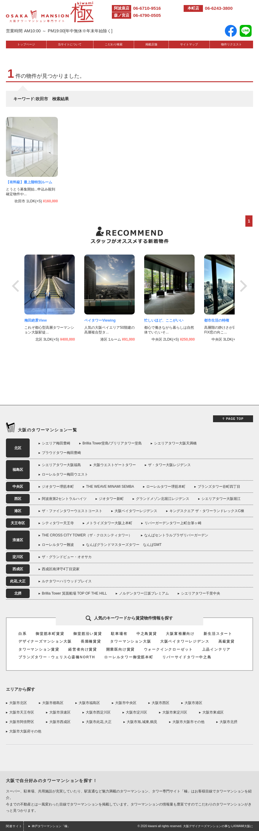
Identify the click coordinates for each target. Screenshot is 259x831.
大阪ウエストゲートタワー (114, 465)
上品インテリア (216, 649)
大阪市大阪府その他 (25, 731)
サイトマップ (189, 44)
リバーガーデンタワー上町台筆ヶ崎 (172, 523)
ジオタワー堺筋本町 (58, 486)
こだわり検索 (114, 44)
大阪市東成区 (213, 712)
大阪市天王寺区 (21, 712)
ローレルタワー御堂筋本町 (128, 657)
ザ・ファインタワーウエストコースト (72, 511)
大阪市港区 (193, 703)
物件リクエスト (231, 44)
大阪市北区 (18, 703)
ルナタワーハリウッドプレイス (67, 581)
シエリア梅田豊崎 (56, 443)
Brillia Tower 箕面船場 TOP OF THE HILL (74, 593)
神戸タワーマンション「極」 (51, 826)
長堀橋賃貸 (91, 641)
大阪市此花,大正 (99, 722)
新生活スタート (218, 634)
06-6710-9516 (147, 8)
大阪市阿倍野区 (21, 722)
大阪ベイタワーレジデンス (136, 511)
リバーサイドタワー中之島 (187, 657)
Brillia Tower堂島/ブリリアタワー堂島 (112, 443)
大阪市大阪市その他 (188, 722)
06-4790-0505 (147, 15)
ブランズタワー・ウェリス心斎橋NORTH (56, 657)
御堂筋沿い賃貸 (87, 634)
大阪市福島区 (89, 703)
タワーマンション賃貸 (38, 649)
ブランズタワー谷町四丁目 (219, 486)
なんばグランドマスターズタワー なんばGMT (124, 545)
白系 (22, 634)
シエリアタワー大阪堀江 (221, 499)
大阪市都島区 (52, 703)
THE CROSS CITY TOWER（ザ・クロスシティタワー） (87, 535)
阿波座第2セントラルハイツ (64, 499)
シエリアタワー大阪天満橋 (175, 443)
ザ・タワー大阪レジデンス (169, 465)
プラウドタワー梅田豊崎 (61, 453)
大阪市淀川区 (136, 712)
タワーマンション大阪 (130, 641)
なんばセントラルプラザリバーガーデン (176, 535)
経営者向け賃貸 (82, 649)
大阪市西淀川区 (98, 712)
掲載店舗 (151, 44)
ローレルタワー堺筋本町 (165, 486)
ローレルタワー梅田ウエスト (65, 474)
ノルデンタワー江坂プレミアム (144, 593)
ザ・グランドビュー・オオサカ (67, 557)
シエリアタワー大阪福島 (61, 465)
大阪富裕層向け (180, 634)
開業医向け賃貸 (120, 649)
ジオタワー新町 (111, 499)
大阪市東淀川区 (174, 712)
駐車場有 (119, 634)
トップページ (26, 44)
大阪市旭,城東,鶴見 (142, 722)
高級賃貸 (226, 641)
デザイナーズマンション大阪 (44, 641)
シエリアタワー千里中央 (200, 593)
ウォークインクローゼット (168, 649)
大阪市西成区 (60, 722)
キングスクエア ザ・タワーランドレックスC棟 (206, 511)
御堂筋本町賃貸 (50, 634)
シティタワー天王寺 (58, 523)
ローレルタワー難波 (58, 545)
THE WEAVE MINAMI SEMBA (110, 486)
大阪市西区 (160, 703)
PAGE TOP (235, 418)
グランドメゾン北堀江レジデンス (162, 499)
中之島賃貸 (146, 634)
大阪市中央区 (125, 703)
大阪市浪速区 (60, 712)
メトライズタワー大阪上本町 (109, 523)
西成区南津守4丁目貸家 (61, 569)
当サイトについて (70, 44)
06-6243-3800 (219, 8)
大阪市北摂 (228, 722)
